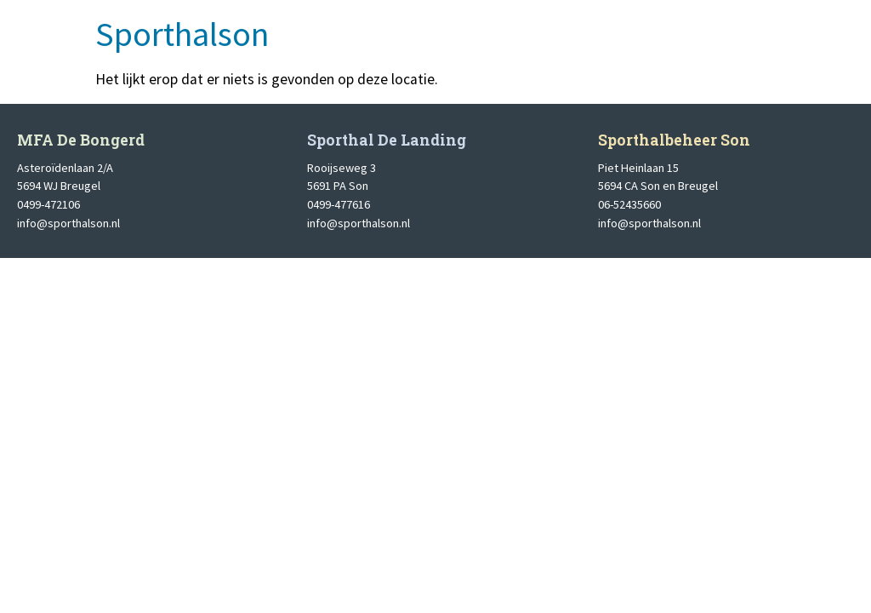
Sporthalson (182, 34)
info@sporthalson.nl (68, 223)
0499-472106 (48, 204)
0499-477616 (338, 204)
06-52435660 (629, 204)
